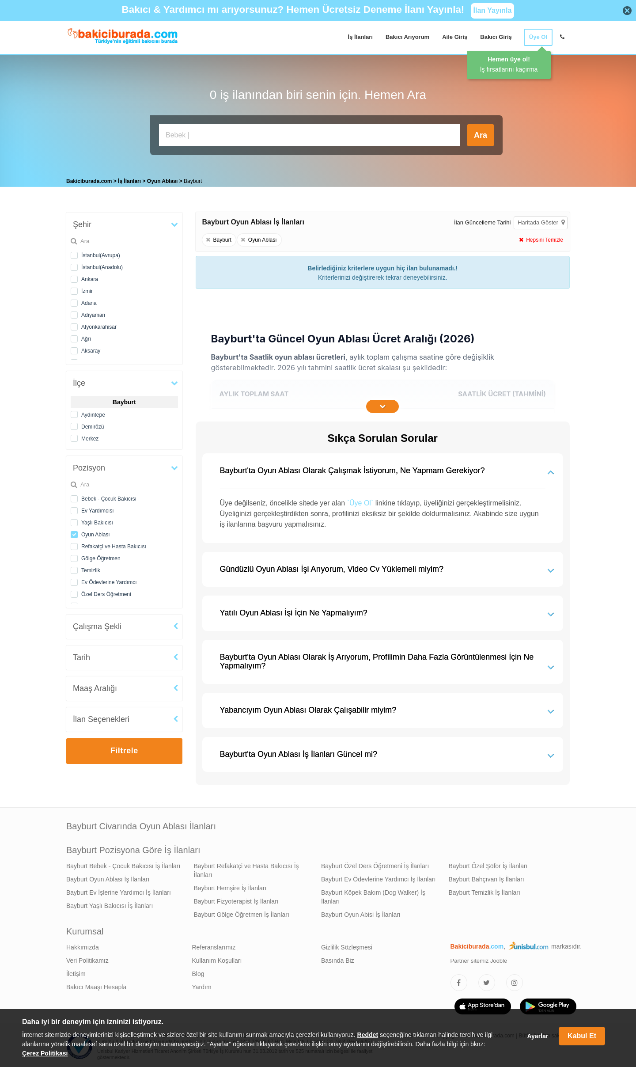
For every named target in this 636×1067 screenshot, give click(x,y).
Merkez (89, 436)
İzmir (87, 289)
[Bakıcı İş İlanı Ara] (309, 135)
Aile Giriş (454, 37)
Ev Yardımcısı (97, 508)
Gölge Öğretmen (101, 556)
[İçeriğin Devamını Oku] (382, 404)
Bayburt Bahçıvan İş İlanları (486, 877)
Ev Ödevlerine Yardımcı (109, 580)
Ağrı (86, 337)
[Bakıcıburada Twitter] (486, 980)
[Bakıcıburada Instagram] (514, 980)
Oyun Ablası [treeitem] (163, 179)
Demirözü (92, 424)
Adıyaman (93, 313)
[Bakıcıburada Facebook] (458, 980)
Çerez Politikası (45, 1053)
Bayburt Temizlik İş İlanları (484, 890)
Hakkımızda (82, 945)
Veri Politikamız (87, 958)
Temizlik (90, 568)
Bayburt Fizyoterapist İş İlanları (236, 899)
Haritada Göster (541, 220)
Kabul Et (582, 1036)
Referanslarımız (214, 945)
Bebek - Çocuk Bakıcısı (108, 497)
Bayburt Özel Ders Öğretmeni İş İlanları (375, 863)
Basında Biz (337, 958)
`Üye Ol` (360, 501)
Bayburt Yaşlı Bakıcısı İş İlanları (109, 903)
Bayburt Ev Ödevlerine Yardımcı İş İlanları (378, 877)
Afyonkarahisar (99, 325)
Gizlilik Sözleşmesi (346, 945)
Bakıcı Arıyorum (407, 37)
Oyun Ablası (95, 532)
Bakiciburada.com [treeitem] (89, 179)
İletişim (76, 971)
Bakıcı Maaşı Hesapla (96, 984)
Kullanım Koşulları (217, 958)
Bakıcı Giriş (496, 37)
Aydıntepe (93, 413)
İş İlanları (360, 37)
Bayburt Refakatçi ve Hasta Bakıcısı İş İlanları (246, 868)
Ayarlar (537, 1036)
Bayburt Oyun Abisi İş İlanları (361, 912)
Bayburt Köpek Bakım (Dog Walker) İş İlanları (373, 895)
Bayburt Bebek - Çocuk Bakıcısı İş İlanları (123, 863)
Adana (89, 301)
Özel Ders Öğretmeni (106, 592)
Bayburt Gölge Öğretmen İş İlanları (241, 912)
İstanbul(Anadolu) (102, 265)
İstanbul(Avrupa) (100, 253)
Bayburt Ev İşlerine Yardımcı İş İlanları (118, 890)
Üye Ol (538, 37)
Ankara (89, 277)
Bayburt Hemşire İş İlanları (230, 885)
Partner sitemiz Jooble (478, 958)
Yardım (202, 984)
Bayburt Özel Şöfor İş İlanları (488, 863)
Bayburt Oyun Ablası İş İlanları (107, 877)
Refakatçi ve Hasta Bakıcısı (113, 544)
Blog (198, 971)
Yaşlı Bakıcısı (97, 520)
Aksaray (90, 349)
